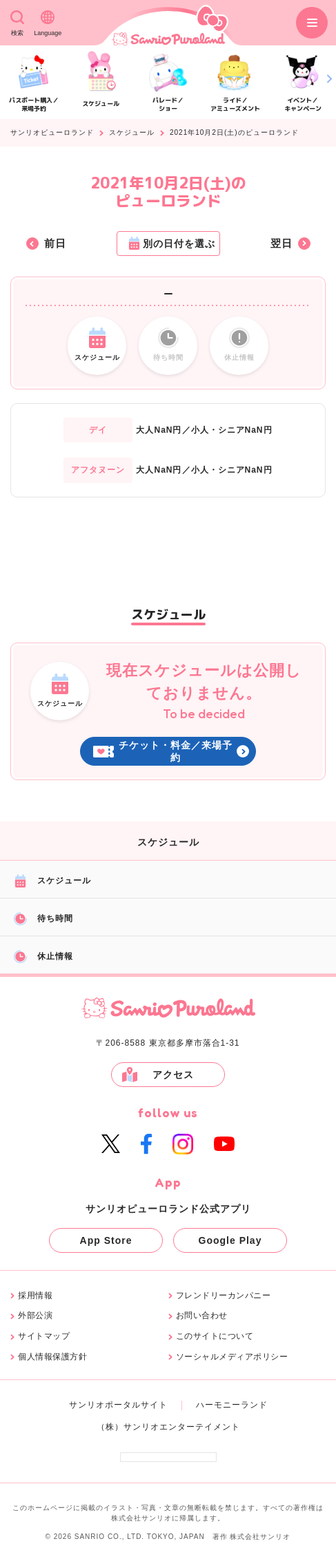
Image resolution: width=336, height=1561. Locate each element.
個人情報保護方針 (52, 1357)
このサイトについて (215, 1336)
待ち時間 (43, 918)
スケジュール (132, 132)
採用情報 (35, 1295)
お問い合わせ (202, 1315)
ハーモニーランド (232, 1405)
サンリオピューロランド (52, 132)
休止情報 (43, 956)
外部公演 (35, 1315)
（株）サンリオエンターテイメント (168, 1427)
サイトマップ (44, 1336)
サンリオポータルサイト (118, 1405)
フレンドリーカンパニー (223, 1295)
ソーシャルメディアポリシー (232, 1357)
